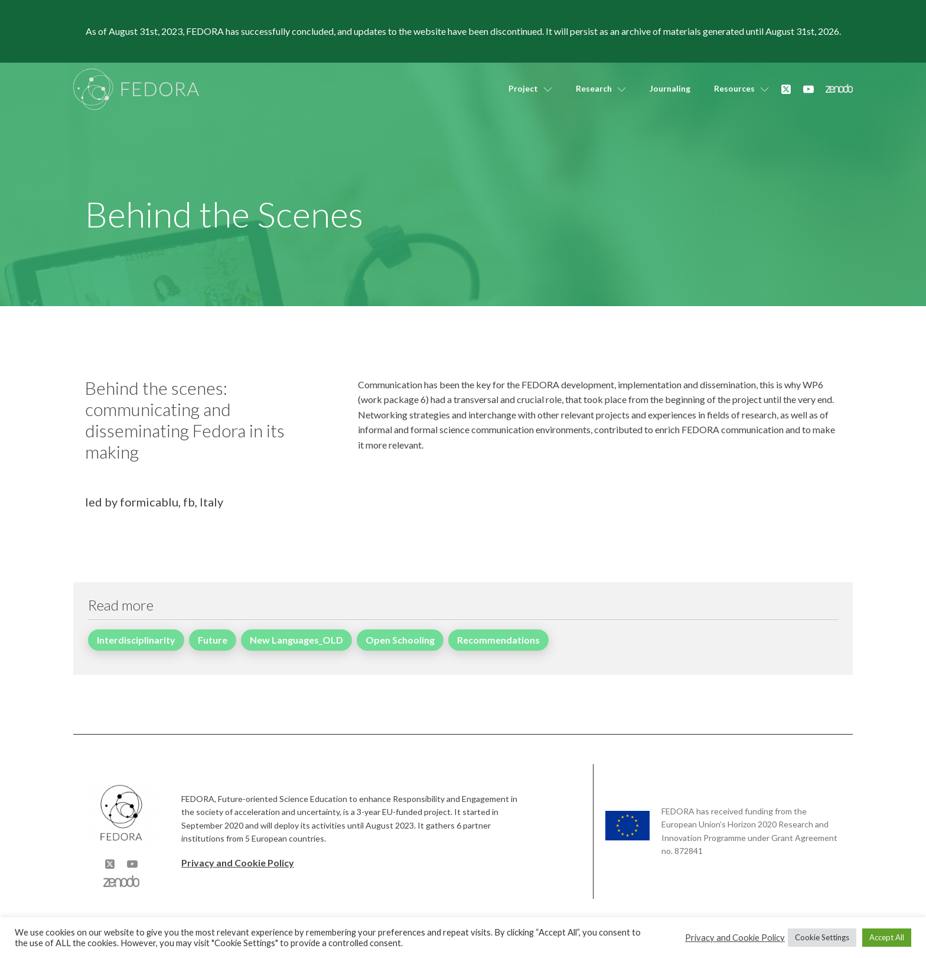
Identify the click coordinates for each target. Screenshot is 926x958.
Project (530, 88)
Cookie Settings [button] (822, 937)
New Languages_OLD (296, 639)
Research (601, 88)
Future (212, 639)
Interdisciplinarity (136, 639)
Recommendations (498, 639)
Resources (741, 88)
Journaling (670, 88)
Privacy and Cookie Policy (237, 862)
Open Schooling (400, 639)
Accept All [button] (886, 937)
